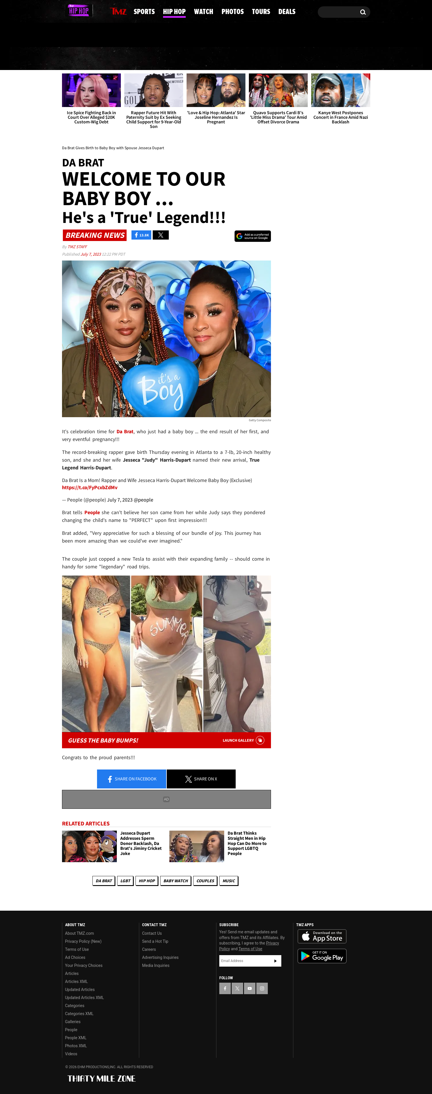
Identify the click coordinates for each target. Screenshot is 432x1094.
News (76, 58)
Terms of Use (77, 949)
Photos (260, 59)
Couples (205, 880)
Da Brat (104, 880)
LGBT (125, 880)
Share (131, 779)
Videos (71, 1054)
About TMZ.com (79, 933)
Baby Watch (175, 880)
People (71, 1029)
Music (228, 880)
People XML (76, 1037)
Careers (149, 949)
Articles (72, 973)
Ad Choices (75, 957)
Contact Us (152, 933)
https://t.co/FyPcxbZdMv (89, 487)
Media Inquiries (155, 965)
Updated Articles (80, 989)
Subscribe (275, 961)
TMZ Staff (77, 246)
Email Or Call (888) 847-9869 (128, 36)
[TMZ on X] (75, 11)
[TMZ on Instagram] (96, 11)
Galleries (73, 1021)
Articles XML (76, 981)
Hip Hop (167, 59)
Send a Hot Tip (155, 941)
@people (143, 500)
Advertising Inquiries (160, 957)
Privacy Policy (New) (83, 941)
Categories (74, 1005)
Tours (305, 59)
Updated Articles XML (84, 997)
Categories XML (79, 1013)
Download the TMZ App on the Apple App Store (322, 936)
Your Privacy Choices (84, 965)
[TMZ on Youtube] (85, 10)
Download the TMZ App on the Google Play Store (322, 956)
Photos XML (76, 1046)
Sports (119, 59)
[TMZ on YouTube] (249, 988)
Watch (213, 59)
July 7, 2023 (91, 254)
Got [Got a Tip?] (80, 35)
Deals (347, 59)
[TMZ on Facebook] (66, 11)
